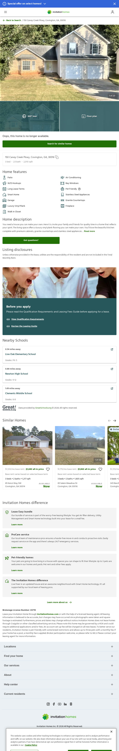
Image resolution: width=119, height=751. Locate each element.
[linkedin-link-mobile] (65, 704)
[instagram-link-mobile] (48, 704)
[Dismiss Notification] (114, 4)
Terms (48, 729)
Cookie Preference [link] (73, 729)
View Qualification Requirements (27, 319)
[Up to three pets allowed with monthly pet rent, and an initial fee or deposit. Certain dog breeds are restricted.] (79, 189)
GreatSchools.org (43, 408)
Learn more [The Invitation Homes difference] (16, 593)
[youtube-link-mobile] (59, 704)
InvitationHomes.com (47, 614)
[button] (59, 4)
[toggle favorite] (48, 469)
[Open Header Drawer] (5, 12)
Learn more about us (59, 602)
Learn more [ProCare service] (16, 547)
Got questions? (31, 240)
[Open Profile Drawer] (112, 12)
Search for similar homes (59, 144)
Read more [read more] (89, 231)
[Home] (58, 12)
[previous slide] (109, 421)
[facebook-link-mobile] (54, 704)
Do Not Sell (58, 729)
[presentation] (27, 457)
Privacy (40, 729)
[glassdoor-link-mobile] (71, 704)
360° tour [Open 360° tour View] (29, 116)
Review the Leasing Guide (24, 326)
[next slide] (114, 421)
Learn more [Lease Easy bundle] (16, 524)
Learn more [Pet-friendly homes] (16, 570)
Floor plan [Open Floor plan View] (89, 116)
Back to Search (12, 20)
